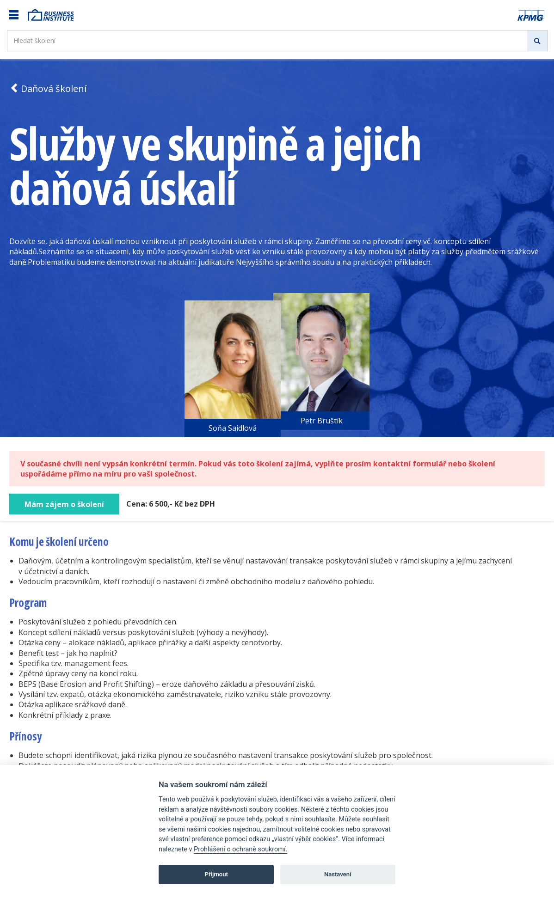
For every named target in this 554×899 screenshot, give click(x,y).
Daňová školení (47, 88)
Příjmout (216, 874)
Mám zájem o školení (64, 504)
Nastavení (337, 874)
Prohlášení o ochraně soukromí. (240, 849)
